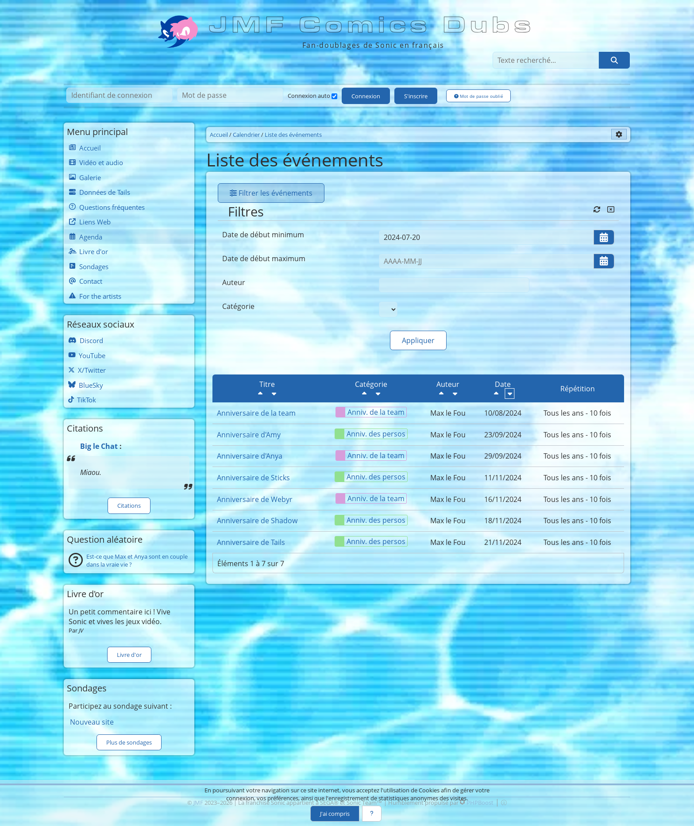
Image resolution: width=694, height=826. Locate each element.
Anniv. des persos (370, 434)
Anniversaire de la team (256, 413)
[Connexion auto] (334, 96)
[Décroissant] (260, 393)
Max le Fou (448, 413)
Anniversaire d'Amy (249, 435)
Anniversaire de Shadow (257, 520)
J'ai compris (335, 814)
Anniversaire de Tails (251, 542)
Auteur (233, 282)
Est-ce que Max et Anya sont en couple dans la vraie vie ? (137, 560)
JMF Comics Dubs (372, 25)
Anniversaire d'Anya (249, 456)
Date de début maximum (263, 258)
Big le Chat (99, 446)
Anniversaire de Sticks (253, 477)
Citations (129, 505)
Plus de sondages (129, 742)
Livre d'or (129, 655)
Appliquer (418, 340)
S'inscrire (416, 96)
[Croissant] (274, 393)
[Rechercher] (614, 60)
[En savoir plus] (372, 814)
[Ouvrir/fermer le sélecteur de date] (604, 237)
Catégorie (238, 306)
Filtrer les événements (271, 193)
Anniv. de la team (370, 412)
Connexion (365, 96)
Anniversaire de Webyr (255, 499)
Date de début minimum (263, 234)
